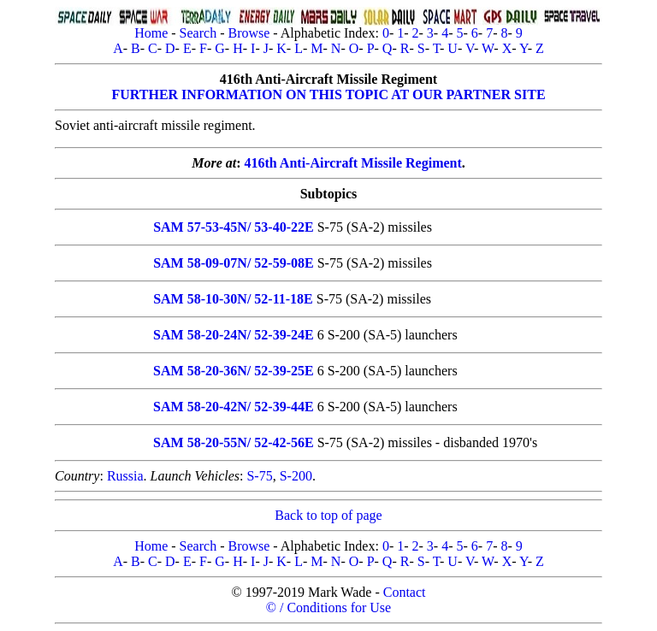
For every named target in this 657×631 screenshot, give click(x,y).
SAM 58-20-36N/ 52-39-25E (233, 370)
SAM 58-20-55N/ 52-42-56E (233, 442)
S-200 (296, 476)
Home (151, 33)
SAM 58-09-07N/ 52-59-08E (233, 263)
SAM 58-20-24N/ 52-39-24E (233, 334)
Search (198, 33)
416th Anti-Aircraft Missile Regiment (353, 163)
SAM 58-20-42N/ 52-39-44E (233, 406)
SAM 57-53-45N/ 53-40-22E (233, 227)
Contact (404, 592)
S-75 (259, 476)
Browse (248, 33)
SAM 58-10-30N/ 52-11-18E (233, 299)
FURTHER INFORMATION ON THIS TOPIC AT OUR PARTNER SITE (328, 94)
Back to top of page (328, 515)
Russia (125, 476)
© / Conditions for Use (328, 607)
